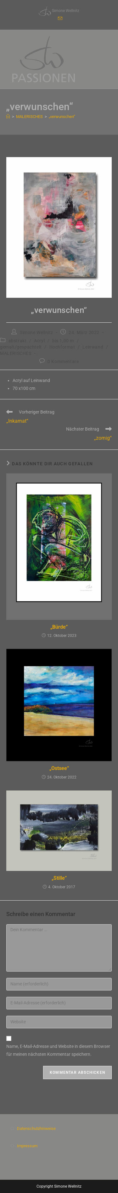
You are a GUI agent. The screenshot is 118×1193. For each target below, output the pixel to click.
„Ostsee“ (59, 768)
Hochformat (62, 347)
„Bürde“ (59, 627)
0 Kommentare (63, 361)
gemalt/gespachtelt (21, 347)
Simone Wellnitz (36, 332)
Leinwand (92, 347)
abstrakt (17, 340)
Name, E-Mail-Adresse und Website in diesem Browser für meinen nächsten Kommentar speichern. (58, 1050)
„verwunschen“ (62, 116)
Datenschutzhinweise (36, 1128)
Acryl (39, 340)
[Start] (8, 116)
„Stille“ (59, 878)
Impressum (27, 1145)
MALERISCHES (15, 353)
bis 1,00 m (63, 340)
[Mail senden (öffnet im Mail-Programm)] (59, 18)
